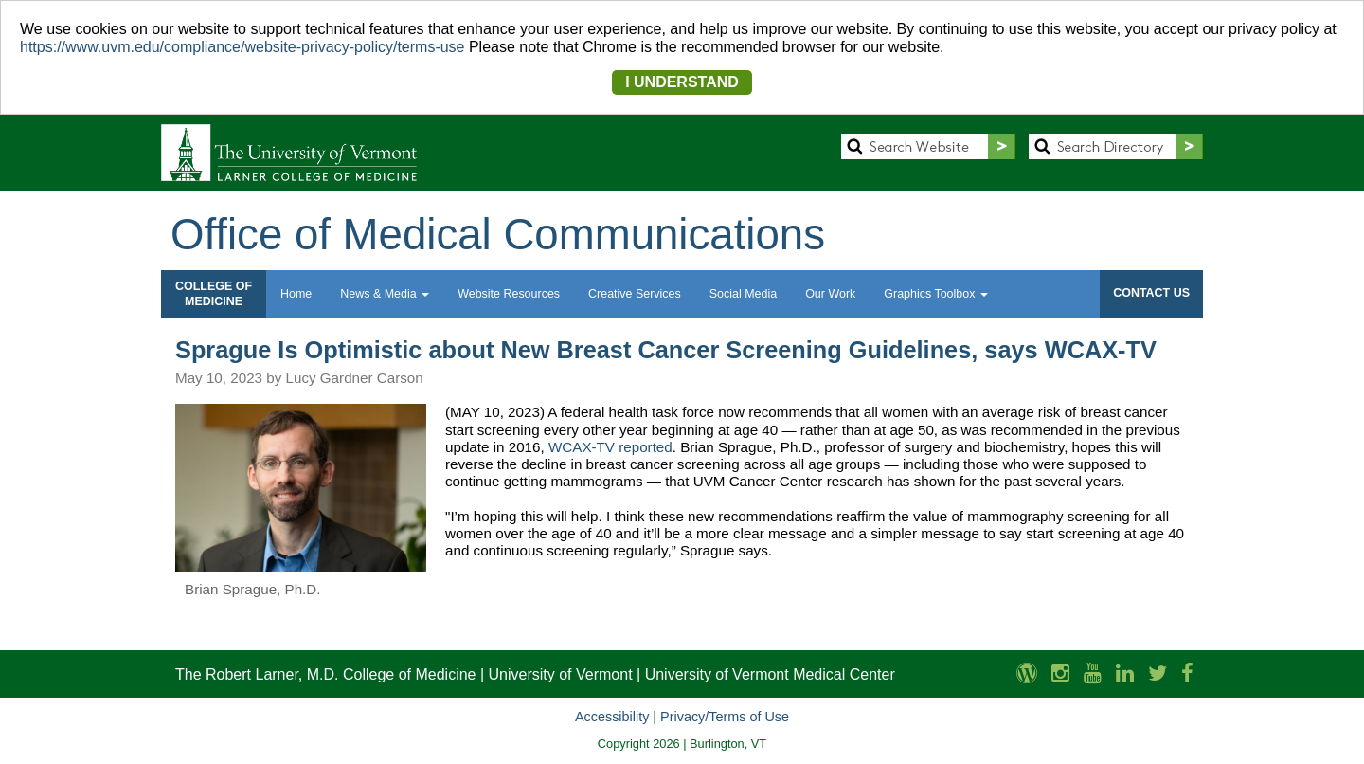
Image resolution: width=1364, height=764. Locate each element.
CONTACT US (1151, 293)
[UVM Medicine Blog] (1027, 673)
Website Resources (509, 293)
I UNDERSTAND (682, 82)
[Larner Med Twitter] (1157, 673)
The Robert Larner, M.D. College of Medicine (325, 674)
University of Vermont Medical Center (770, 674)
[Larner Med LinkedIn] (1125, 673)
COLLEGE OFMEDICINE (213, 294)
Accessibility (612, 716)
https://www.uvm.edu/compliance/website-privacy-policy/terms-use (242, 47)
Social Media (743, 293)
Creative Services (634, 293)
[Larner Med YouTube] (1092, 673)
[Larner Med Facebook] (1187, 673)
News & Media (384, 293)
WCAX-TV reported (610, 447)
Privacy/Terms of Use (724, 716)
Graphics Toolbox (936, 293)
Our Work (830, 293)
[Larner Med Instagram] (1060, 673)
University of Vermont (561, 674)
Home (296, 293)
